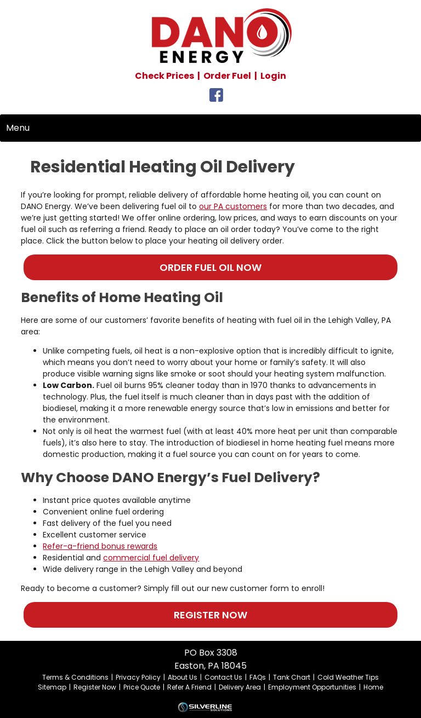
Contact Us (223, 677)
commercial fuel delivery (151, 557)
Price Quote (141, 687)
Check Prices (164, 76)
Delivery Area (240, 687)
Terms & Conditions (75, 677)
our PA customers (233, 206)
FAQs (257, 677)
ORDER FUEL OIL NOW (210, 267)
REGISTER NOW (210, 615)
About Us (182, 677)
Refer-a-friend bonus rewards (100, 546)
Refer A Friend (189, 687)
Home (373, 687)
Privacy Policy (138, 677)
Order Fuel (227, 76)
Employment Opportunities (312, 687)
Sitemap (52, 687)
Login (273, 76)
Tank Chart (291, 677)
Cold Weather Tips (348, 677)
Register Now (94, 687)
